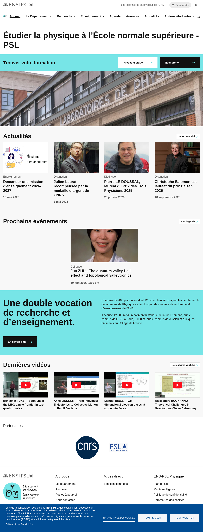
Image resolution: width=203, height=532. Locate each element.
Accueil (15, 16)
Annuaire (132, 16)
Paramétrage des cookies (119, 518)
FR (195, 4)
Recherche (64, 16)
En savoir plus (17, 341)
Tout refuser (152, 518)
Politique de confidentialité (18, 524)
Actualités (152, 16)
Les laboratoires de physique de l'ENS (142, 4)
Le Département (37, 16)
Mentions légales (164, 489)
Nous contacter (65, 500)
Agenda (115, 16)
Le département (65, 483)
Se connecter (182, 5)
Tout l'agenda (188, 221)
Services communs (116, 483)
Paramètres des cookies (169, 500)
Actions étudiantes (177, 16)
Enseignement (91, 16)
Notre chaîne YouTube (183, 365)
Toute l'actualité (186, 136)
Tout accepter (185, 518)
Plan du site (161, 483)
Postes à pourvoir (67, 494)
